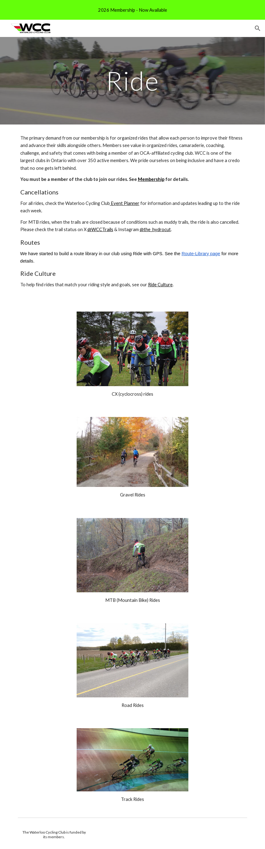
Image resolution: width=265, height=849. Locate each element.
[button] (257, 28)
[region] (132, 10)
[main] (132, 80)
